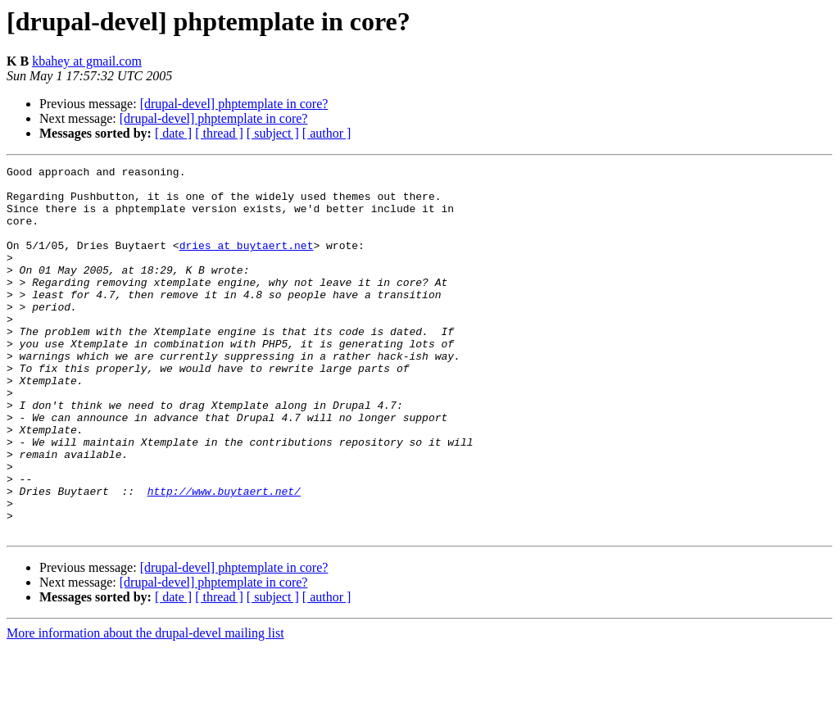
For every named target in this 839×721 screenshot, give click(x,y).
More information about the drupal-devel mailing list (145, 707)
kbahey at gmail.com (87, 61)
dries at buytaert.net (246, 262)
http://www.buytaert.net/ (224, 557)
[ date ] (173, 133)
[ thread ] (219, 133)
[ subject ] (273, 133)
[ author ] (326, 133)
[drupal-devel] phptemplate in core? (234, 104)
